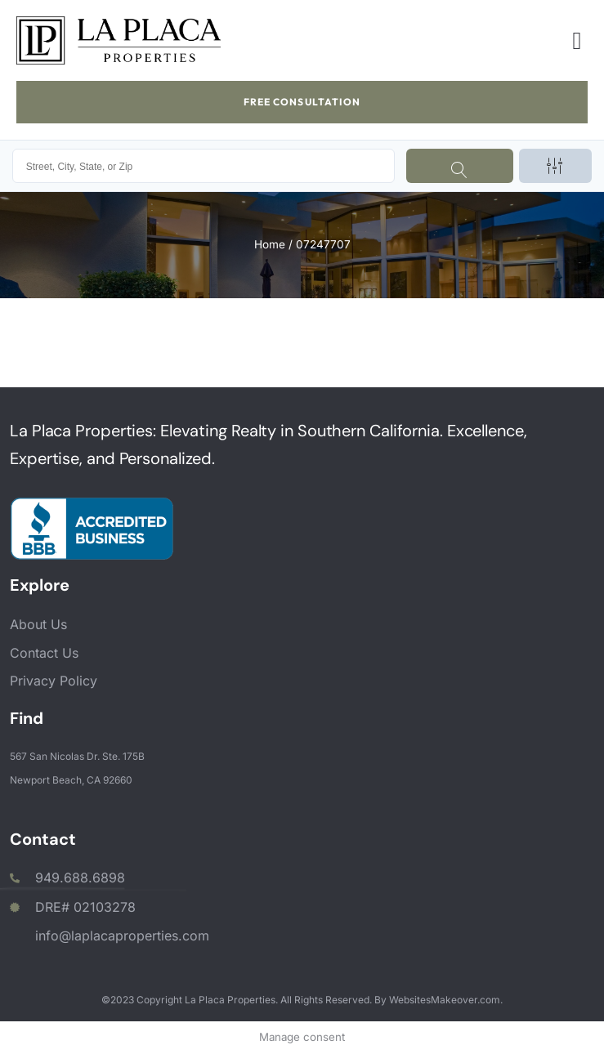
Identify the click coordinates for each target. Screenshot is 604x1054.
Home (269, 244)
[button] (577, 40)
